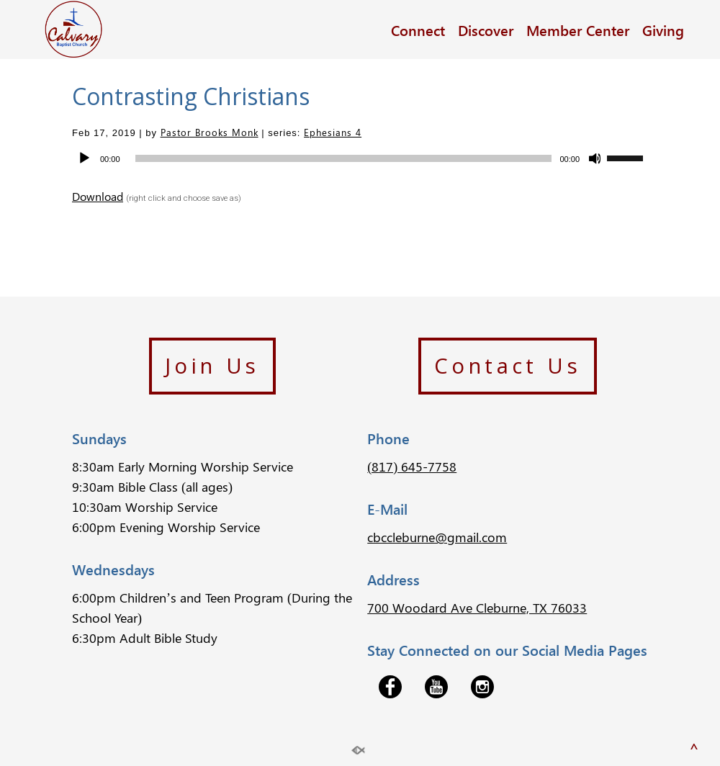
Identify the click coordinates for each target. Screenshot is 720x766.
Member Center (577, 29)
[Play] (84, 158)
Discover (485, 29)
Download (97, 196)
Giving (663, 29)
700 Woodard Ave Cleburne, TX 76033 (477, 607)
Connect (418, 29)
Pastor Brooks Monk (209, 132)
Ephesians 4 (332, 132)
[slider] (343, 158)
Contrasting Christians (191, 96)
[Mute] (595, 158)
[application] (360, 158)
